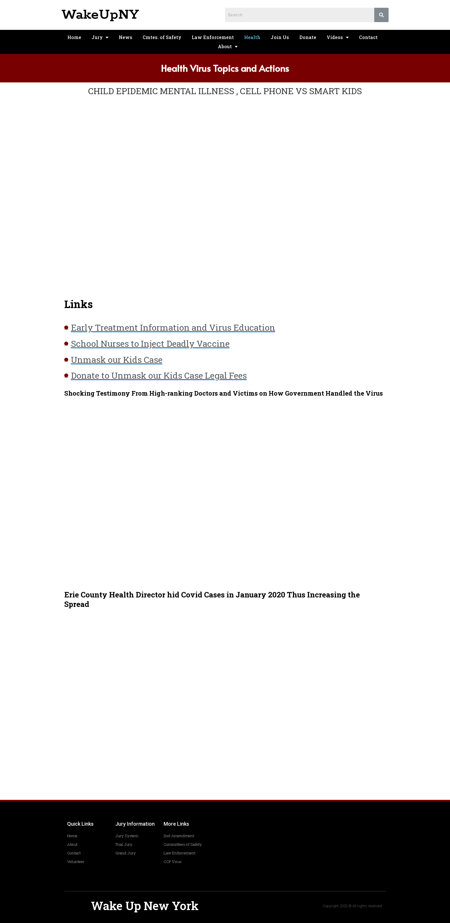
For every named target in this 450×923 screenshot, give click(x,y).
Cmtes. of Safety (162, 37)
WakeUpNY (100, 15)
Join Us (280, 37)
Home (74, 37)
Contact (368, 37)
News (125, 37)
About (228, 46)
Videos (338, 37)
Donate (307, 37)
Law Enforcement (213, 37)
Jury (100, 37)
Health (252, 37)
